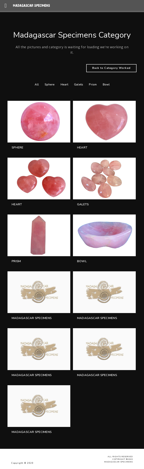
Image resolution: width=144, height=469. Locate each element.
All (36, 84)
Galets (77, 84)
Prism (92, 84)
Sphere (49, 84)
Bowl (105, 84)
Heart (63, 84)
